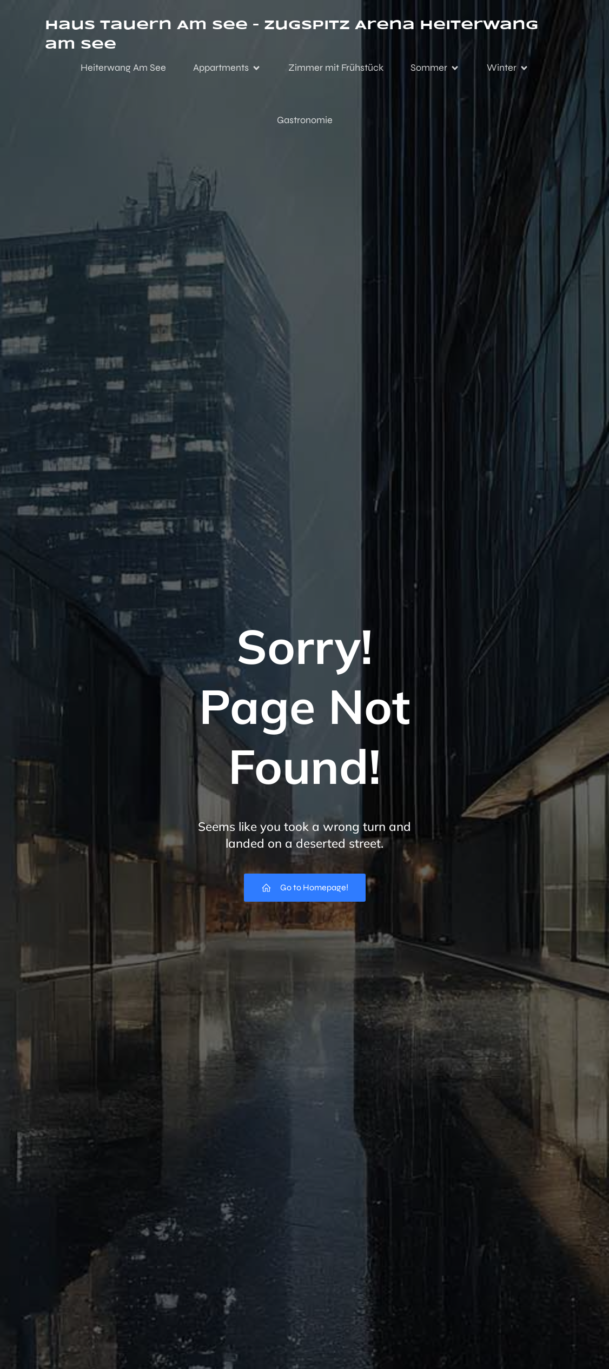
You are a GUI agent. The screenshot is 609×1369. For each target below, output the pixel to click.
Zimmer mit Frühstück (335, 67)
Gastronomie (305, 120)
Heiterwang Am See (123, 67)
